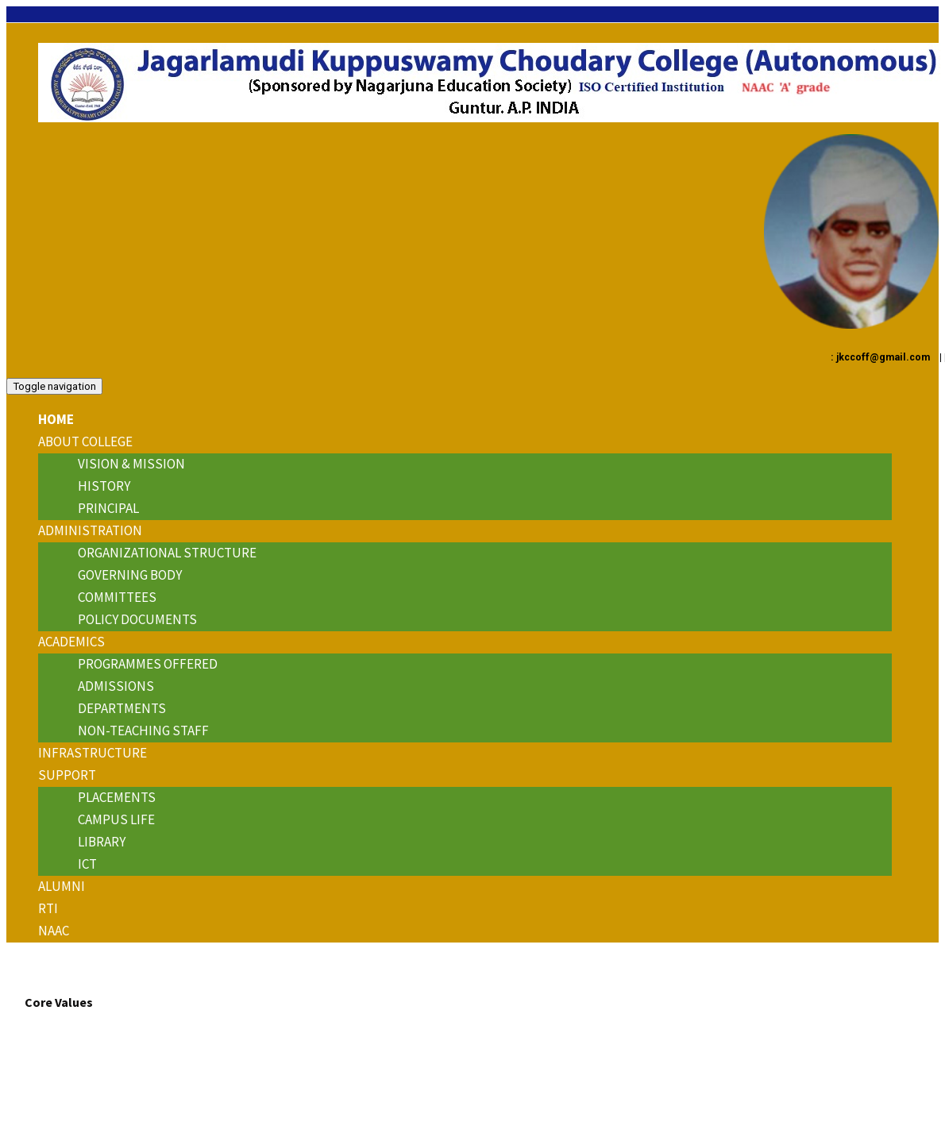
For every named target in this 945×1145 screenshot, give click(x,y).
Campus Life (116, 819)
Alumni (61, 886)
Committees (117, 597)
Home (56, 419)
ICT (87, 864)
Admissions (116, 686)
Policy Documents (137, 619)
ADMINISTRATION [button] (90, 530)
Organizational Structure (167, 552)
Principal (108, 508)
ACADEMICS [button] (71, 641)
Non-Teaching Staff (143, 730)
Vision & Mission (131, 463)
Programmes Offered (148, 664)
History (104, 486)
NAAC (53, 930)
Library (101, 841)
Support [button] (67, 775)
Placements (117, 797)
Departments (122, 708)
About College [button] (85, 441)
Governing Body (130, 575)
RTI (48, 908)
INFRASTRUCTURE (92, 752)
